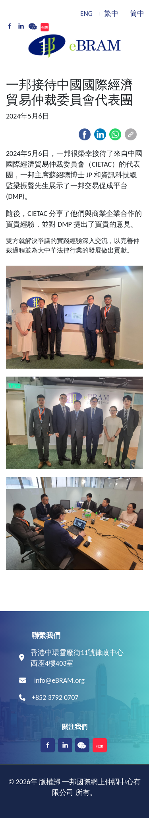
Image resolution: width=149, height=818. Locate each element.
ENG (86, 14)
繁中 (111, 14)
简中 (137, 14)
